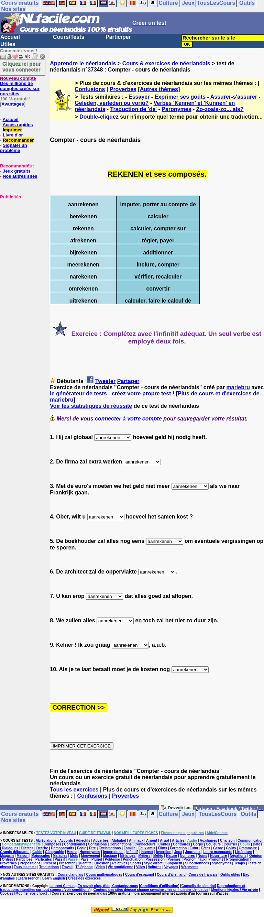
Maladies (60, 856)
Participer (118, 37)
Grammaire (248, 848)
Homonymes (89, 852)
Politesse (112, 859)
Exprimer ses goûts (180, 97)
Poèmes (173, 859)
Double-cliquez (99, 117)
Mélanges (128, 856)
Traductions (49, 867)
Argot (164, 840)
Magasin (7, 856)
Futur (194, 848)
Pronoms (215, 859)
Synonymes (221, 863)
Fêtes (205, 848)
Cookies (6, 893)
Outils (248, 814)
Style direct (153, 863)
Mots (74, 856)
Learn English (53, 878)
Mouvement (90, 856)
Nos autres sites (20, 176)
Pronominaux (195, 859)
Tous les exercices (74, 790)
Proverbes (123, 89)
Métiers (145, 856)
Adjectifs (83, 840)
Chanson (227, 840)
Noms (202, 856)
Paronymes (176, 109)
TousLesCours (218, 814)
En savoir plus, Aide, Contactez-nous (108, 886)
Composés (52, 844)
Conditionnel (74, 844)
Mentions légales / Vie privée (234, 890)
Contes (164, 844)
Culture (168, 814)
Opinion (255, 856)
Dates (257, 844)
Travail (67, 867)
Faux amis (147, 848)
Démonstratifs (62, 848)
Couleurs (213, 844)
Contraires (181, 844)
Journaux (192, 852)
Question (102, 863)
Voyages (171, 867)
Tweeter (105, 381)
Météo (158, 856)
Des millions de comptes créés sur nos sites (20, 86)
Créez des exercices (84, 878)
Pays (84, 859)
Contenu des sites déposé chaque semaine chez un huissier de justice (151, 890)
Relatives (119, 863)
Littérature (243, 852)
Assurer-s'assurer (233, 97)
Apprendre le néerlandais (83, 63)
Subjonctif (173, 863)
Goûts (231, 848)
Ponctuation (133, 859)
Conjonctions (121, 844)
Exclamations (110, 848)
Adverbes (101, 840)
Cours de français (202, 874)
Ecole (81, 848)
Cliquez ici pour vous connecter (21, 66)
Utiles (7, 44)
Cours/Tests (68, 37)
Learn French (28, 878)
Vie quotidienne (120, 867)
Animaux (136, 840)
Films (162, 848)
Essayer (139, 97)
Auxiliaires (208, 840)
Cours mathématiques (104, 874)
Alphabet (118, 840)
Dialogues (10, 848)
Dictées (27, 848)
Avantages (12, 104)
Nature (171, 856)
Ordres (7, 859)
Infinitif (132, 852)
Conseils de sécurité (198, 886)
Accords (66, 840)
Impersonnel (113, 852)
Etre (92, 848)
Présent (49, 863)
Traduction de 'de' (133, 109)
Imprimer (12, 129)
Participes (24, 859)
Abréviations (46, 840)
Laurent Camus (62, 886)
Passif (60, 859)
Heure (72, 852)
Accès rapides (17, 124)
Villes (140, 867)
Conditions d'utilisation (159, 886)
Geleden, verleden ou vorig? (111, 103)
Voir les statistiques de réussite (91, 406)
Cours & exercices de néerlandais (166, 63)
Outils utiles (230, 874)
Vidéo (100, 867)
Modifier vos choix (30, 893)
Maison (22, 856)
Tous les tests (25, 867)
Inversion (163, 852)
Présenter (67, 863)
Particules (43, 859)
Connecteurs (144, 844)
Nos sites (13, 9)
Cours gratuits (19, 814)
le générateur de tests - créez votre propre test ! (112, 393)
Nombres (187, 856)
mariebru (238, 387)
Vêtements (190, 867)
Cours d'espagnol (139, 874)
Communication (251, 840)
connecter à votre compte (128, 419)
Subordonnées (197, 863)
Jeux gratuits (17, 171)
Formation (178, 848)
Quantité (85, 863)
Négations (238, 856)
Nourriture (218, 856)
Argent (151, 840)
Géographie (54, 852)
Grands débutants (15, 852)
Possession (155, 859)
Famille (129, 848)
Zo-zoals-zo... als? (220, 109)
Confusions (90, 89)
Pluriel (96, 859)
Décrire (42, 848)
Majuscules (40, 856)
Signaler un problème (13, 148)
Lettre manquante (218, 852)
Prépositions (30, 863)
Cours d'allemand (171, 874)
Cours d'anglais (71, 874)
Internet (147, 852)
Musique (110, 856)
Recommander (18, 140)
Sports (135, 863)
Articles (178, 840)
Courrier (230, 844)
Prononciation (237, 859)
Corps (198, 844)
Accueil (10, 37)
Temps (239, 863)
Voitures (154, 867)
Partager (128, 381)
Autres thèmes (159, 89)
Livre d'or (13, 135)
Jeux (188, 814)
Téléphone (83, 867)
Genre (218, 848)
